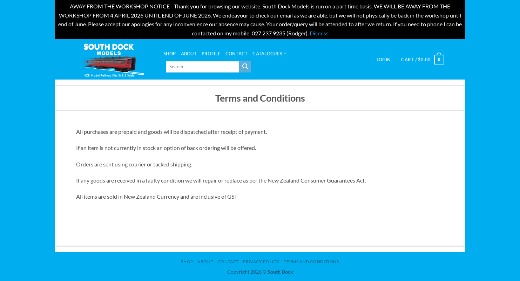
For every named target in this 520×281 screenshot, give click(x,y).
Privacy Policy (261, 261)
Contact (236, 53)
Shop (169, 53)
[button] (384, 60)
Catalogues (269, 53)
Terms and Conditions (311, 261)
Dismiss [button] (319, 33)
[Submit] (245, 67)
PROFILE (211, 53)
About (189, 53)
